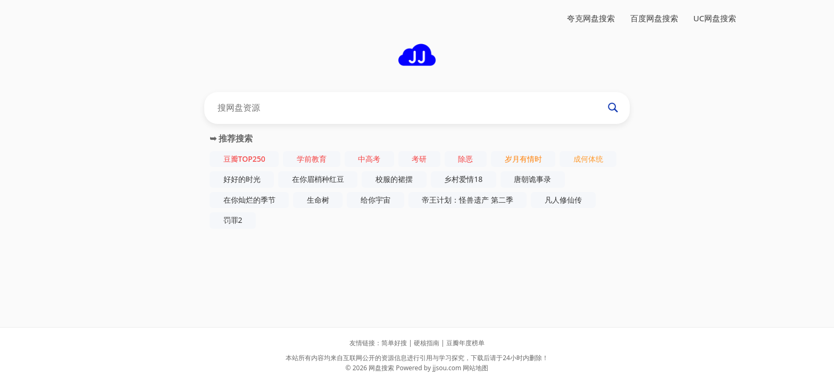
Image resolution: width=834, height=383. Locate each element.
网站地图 (475, 367)
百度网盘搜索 (654, 18)
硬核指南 (426, 342)
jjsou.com (446, 367)
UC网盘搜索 (715, 18)
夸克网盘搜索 (591, 18)
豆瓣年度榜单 (465, 342)
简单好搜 (394, 342)
